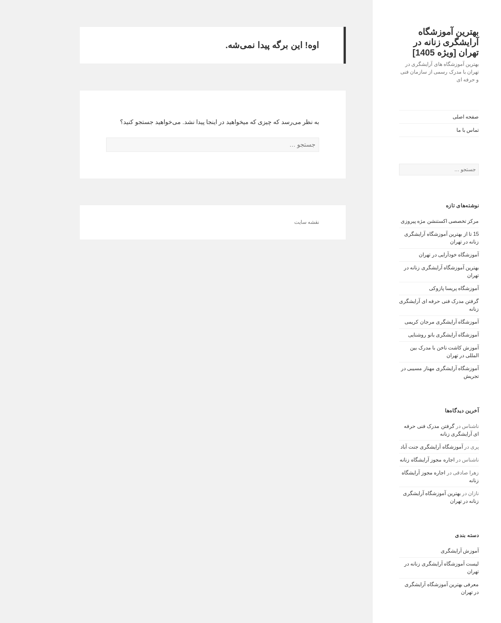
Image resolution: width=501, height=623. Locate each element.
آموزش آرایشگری (431, 551)
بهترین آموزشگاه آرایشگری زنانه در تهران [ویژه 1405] (417, 42)
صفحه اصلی (437, 116)
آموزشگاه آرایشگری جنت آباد (403, 447)
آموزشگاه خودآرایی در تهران (420, 254)
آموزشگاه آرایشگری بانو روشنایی (414, 334)
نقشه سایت (278, 222)
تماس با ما (439, 130)
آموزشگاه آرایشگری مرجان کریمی (413, 322)
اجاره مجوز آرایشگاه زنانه (398, 459)
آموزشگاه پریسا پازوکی (425, 288)
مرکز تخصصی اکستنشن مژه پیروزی (411, 221)
